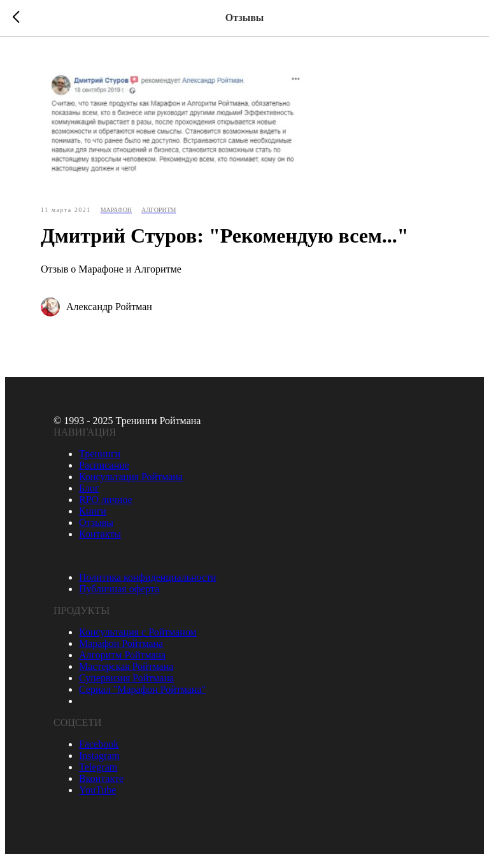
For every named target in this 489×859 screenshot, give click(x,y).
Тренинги (99, 453)
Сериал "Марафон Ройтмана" (142, 689)
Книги (92, 511)
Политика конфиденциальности (147, 577)
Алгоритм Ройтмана (122, 655)
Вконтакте (101, 778)
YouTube (97, 789)
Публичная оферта (119, 588)
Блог (89, 488)
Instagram (99, 755)
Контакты (100, 534)
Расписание (104, 465)
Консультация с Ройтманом (138, 632)
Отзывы (96, 522)
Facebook (98, 744)
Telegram (98, 767)
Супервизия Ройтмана (126, 677)
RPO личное (105, 499)
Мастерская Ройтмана (126, 666)
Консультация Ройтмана (131, 476)
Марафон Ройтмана (121, 643)
